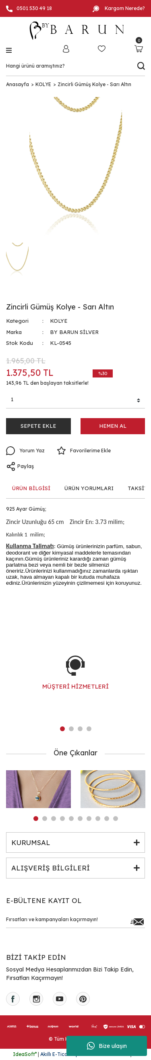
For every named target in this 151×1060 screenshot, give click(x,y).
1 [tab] (62, 728)
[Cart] (138, 48)
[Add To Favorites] (84, 451)
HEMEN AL (112, 426)
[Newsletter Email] (75, 921)
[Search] (75, 66)
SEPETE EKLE (38, 426)
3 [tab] (80, 728)
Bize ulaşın (107, 1045)
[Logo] (76, 30)
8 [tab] (97, 818)
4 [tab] (89, 728)
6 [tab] (80, 818)
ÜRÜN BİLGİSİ (31, 488)
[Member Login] (66, 48)
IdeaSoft (25, 1054)
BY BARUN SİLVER (74, 332)
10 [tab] (115, 818)
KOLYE (58, 321)
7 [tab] (89, 818)
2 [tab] (71, 728)
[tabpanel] (75, 681)
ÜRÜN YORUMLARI (89, 488)
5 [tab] (71, 818)
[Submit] (137, 921)
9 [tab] (106, 818)
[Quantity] (75, 400)
